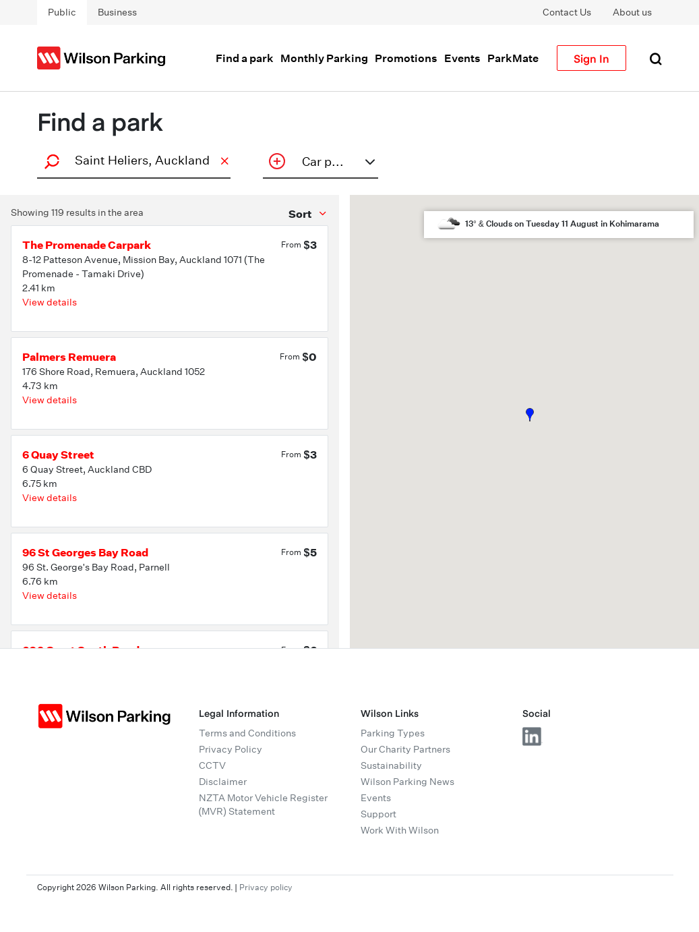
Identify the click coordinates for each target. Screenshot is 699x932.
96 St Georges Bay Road (85, 552)
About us (632, 12)
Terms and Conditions (247, 733)
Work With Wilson (400, 830)
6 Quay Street (58, 454)
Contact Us (567, 12)
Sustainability (391, 765)
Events (462, 58)
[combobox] (132, 160)
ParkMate (513, 58)
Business (117, 12)
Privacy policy (266, 887)
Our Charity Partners (405, 749)
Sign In (591, 58)
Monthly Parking (324, 58)
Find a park (245, 58)
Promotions (406, 58)
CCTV (212, 765)
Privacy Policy (230, 749)
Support (378, 814)
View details (49, 302)
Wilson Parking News (407, 781)
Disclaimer (223, 781)
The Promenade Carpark (86, 245)
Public (62, 12)
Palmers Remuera (69, 356)
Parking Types (393, 733)
